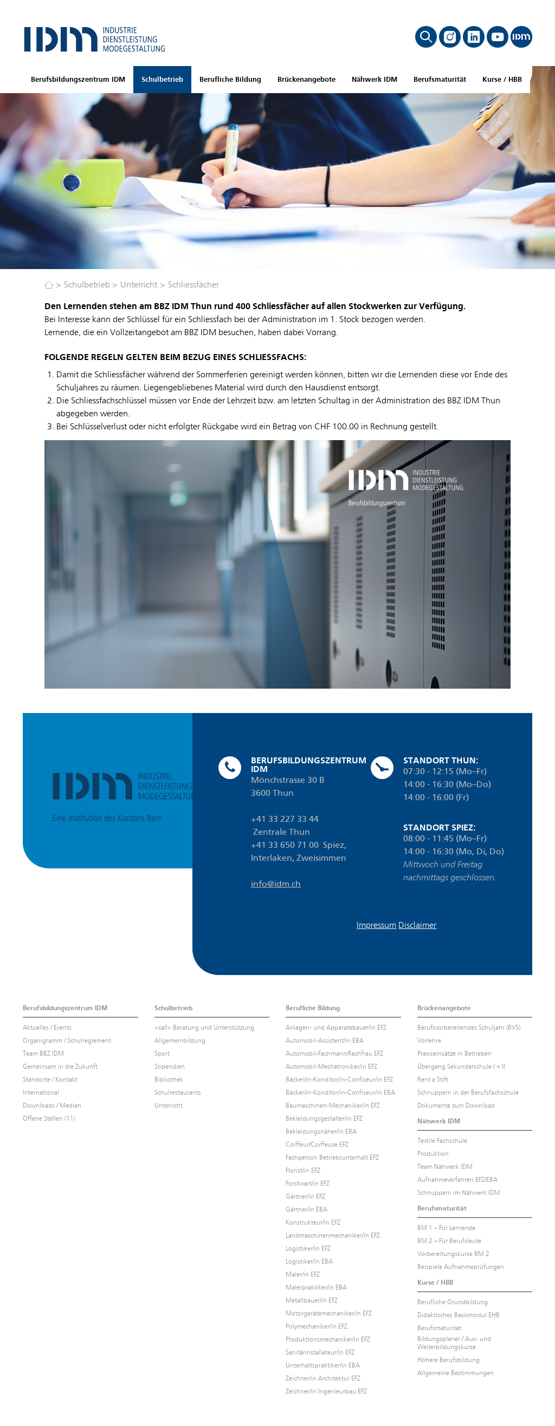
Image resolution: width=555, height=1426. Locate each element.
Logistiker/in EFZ (308, 1248)
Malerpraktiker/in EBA (316, 1287)
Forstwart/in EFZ (308, 1183)
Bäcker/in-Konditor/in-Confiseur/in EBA (340, 1092)
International (41, 1092)
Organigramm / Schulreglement (67, 1040)
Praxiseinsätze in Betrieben (454, 1053)
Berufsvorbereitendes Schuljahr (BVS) (468, 1027)
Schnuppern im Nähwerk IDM (458, 1192)
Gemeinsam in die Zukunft (60, 1066)
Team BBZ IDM (43, 1053)
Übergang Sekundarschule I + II (461, 1066)
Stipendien (169, 1066)
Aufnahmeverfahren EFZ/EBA (457, 1179)
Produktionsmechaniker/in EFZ (328, 1339)
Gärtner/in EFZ (305, 1196)
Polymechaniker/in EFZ (316, 1326)
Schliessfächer (193, 284)
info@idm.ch (276, 884)
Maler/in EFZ (303, 1274)
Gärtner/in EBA (306, 1209)
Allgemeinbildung (179, 1040)
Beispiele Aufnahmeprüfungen (460, 1267)
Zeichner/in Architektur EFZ (323, 1378)
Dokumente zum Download (456, 1105)
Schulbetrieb (162, 79)
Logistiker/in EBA (309, 1261)
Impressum (376, 925)
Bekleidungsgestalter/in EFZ (324, 1118)
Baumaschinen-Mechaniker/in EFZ (333, 1105)
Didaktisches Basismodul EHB (458, 1315)
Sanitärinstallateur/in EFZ (320, 1352)
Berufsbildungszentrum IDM (78, 79)
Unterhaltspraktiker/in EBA (323, 1365)
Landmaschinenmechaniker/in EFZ (333, 1235)
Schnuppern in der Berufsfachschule (468, 1092)
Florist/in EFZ (303, 1170)
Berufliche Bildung (230, 79)
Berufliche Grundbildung (452, 1302)
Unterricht (138, 284)
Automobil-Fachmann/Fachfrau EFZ (334, 1053)
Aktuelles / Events (47, 1027)
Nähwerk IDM (374, 79)
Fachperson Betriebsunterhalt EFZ (332, 1157)
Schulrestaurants (177, 1092)
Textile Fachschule (442, 1140)
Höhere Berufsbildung (448, 1360)
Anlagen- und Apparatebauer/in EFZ (336, 1027)
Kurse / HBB (502, 79)
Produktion (433, 1153)
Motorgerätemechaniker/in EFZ (329, 1313)
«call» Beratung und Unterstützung (204, 1027)
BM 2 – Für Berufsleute (449, 1241)
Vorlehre (429, 1040)
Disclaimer (417, 925)
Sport (162, 1053)
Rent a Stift (432, 1079)
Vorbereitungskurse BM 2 (453, 1254)
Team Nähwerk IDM (445, 1166)
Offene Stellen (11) (49, 1118)
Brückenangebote (306, 79)
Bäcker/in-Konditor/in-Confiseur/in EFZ (339, 1079)
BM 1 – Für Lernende (446, 1228)
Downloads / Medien (52, 1105)
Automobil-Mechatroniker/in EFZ (331, 1066)
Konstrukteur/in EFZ (313, 1222)
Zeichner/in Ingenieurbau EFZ (326, 1391)
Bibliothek (168, 1079)
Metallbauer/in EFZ (312, 1300)
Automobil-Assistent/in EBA (325, 1040)
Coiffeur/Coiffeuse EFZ (317, 1144)
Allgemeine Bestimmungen (455, 1373)
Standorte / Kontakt (50, 1079)
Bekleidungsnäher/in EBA (321, 1131)
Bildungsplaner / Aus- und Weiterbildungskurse (454, 1343)
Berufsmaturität (440, 79)
